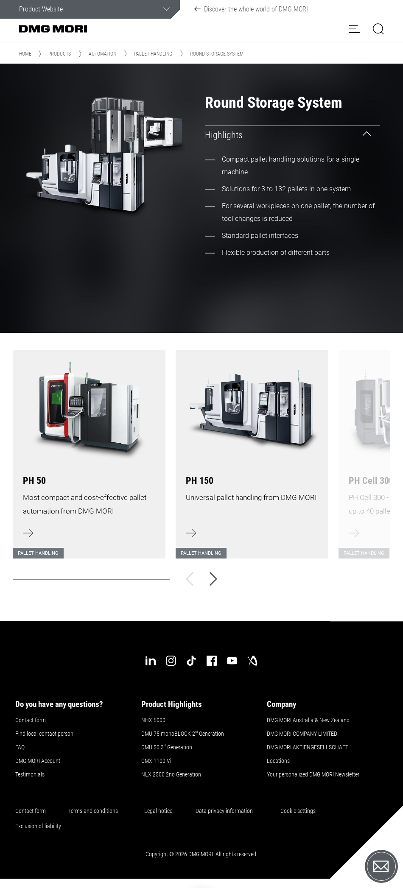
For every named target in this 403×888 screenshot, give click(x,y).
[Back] (189, 578)
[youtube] (232, 660)
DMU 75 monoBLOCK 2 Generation (182, 733)
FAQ (20, 747)
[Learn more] (89, 449)
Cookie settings (299, 810)
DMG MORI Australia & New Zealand (309, 720)
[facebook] (211, 660)
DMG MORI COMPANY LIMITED (302, 733)
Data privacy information (224, 810)
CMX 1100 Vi (156, 760)
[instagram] (171, 660)
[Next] (213, 578)
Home (25, 54)
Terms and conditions (93, 810)
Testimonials (30, 774)
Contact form (30, 720)
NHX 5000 (153, 720)
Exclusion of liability (38, 826)
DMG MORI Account (37, 760)
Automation (102, 54)
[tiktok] (191, 660)
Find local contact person (44, 733)
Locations (278, 760)
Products (59, 54)
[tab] (292, 135)
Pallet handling (153, 54)
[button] (354, 28)
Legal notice (158, 810)
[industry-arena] (252, 660)
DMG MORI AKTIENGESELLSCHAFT (307, 747)
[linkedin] (150, 660)
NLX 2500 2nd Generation (171, 774)
